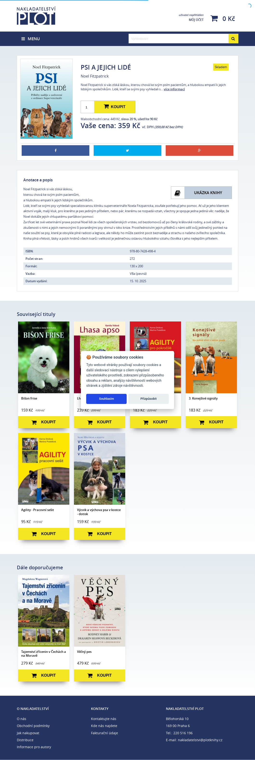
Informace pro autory (34, 747)
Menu (30, 38)
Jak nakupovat (28, 733)
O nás (21, 718)
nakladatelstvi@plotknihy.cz (200, 740)
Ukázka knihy (208, 192)
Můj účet (191, 17)
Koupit (114, 107)
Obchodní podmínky (33, 725)
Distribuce (25, 740)
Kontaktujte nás (103, 718)
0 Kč (222, 18)
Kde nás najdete (104, 725)
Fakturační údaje (104, 733)
